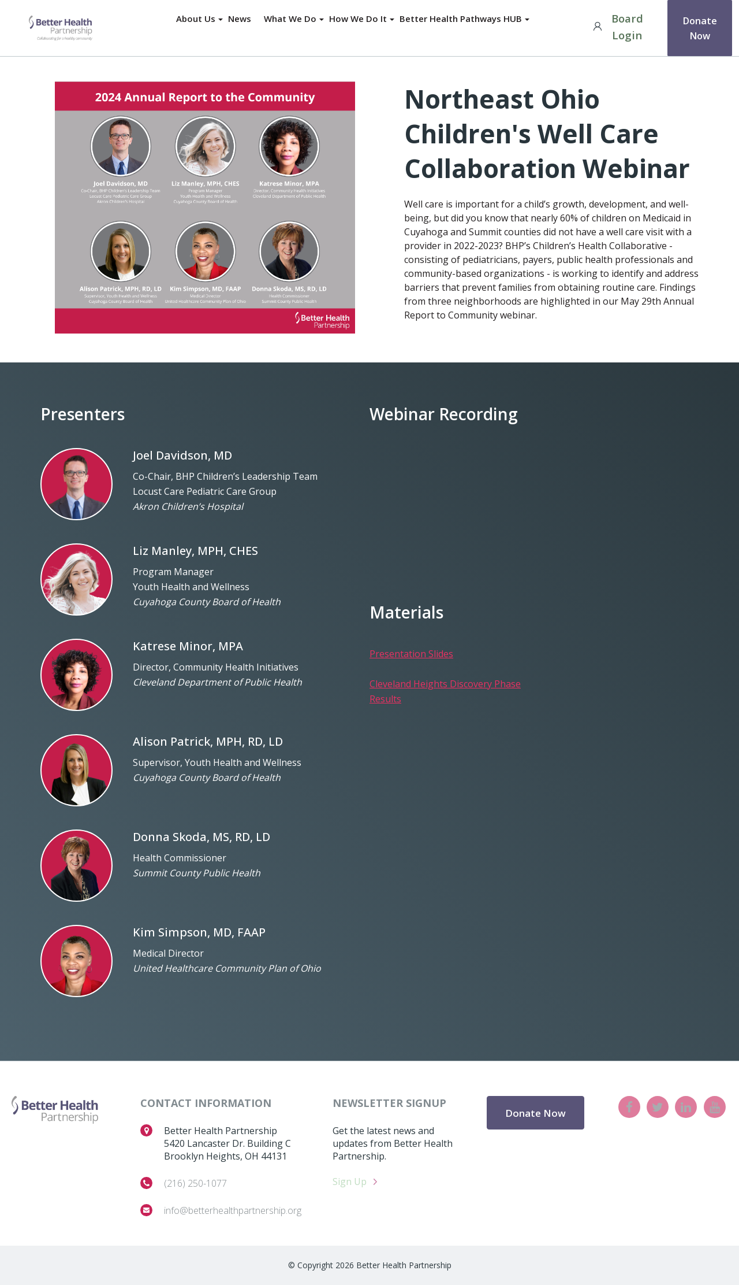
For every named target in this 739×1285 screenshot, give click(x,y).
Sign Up (350, 1181)
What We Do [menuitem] (290, 19)
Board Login (615, 26)
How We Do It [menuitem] (358, 19)
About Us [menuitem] (194, 19)
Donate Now (699, 26)
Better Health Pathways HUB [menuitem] (462, 19)
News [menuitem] (239, 19)
